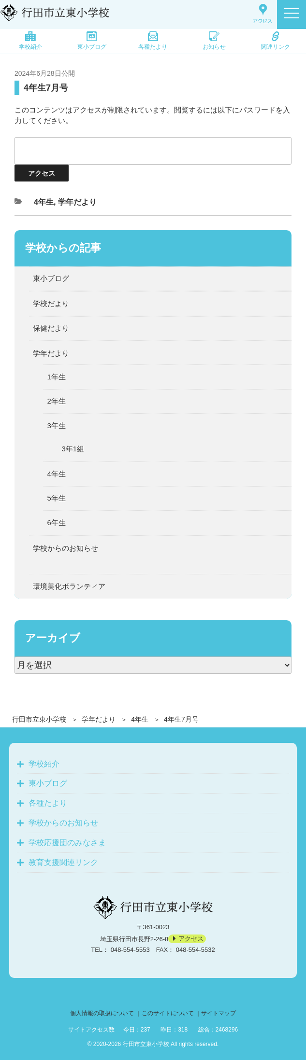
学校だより (51, 303)
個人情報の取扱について (102, 1013)
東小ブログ (91, 40)
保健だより (51, 328)
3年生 (56, 425)
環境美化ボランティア (69, 586)
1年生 (56, 377)
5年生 (56, 498)
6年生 (56, 522)
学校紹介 (30, 40)
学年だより (99, 719)
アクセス (191, 939)
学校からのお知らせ (65, 548)
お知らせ (214, 40)
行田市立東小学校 (39, 719)
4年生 (139, 719)
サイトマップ (218, 1013)
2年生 (56, 401)
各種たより (152, 40)
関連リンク (275, 40)
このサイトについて (168, 1013)
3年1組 (73, 449)
